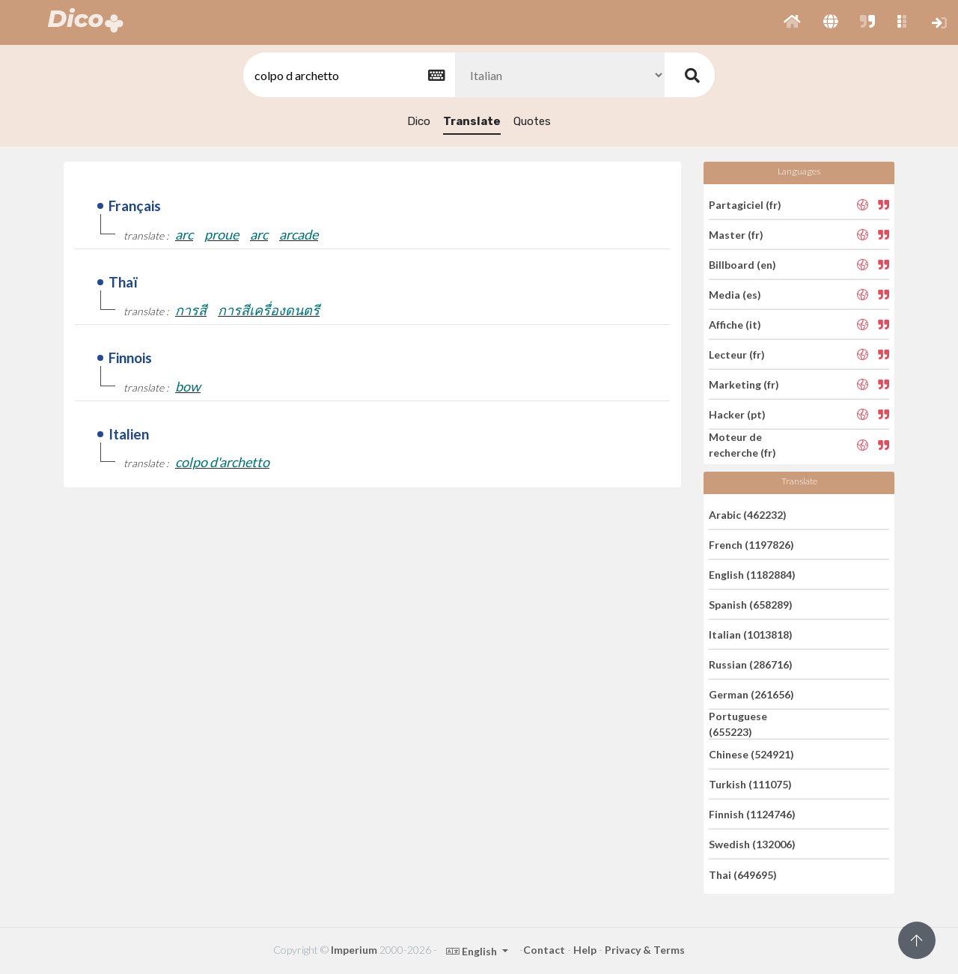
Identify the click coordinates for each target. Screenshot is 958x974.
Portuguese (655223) (738, 724)
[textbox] (348, 75)
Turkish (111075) (750, 784)
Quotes (532, 121)
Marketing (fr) (744, 384)
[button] (792, 22)
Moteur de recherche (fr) (742, 444)
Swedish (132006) (752, 844)
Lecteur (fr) (737, 354)
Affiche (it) (735, 324)
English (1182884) (752, 574)
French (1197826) (751, 544)
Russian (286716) (751, 664)
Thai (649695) (743, 874)
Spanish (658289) (751, 604)
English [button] (472, 951)
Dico (418, 121)
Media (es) (735, 294)
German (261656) (751, 694)
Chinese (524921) (751, 754)
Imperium (354, 949)
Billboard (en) (742, 264)
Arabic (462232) (748, 514)
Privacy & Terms (645, 949)
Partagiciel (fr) (745, 204)
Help (585, 949)
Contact (544, 949)
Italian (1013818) (751, 634)
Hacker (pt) (737, 414)
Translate (472, 121)
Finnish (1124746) (752, 814)
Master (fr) (736, 234)
